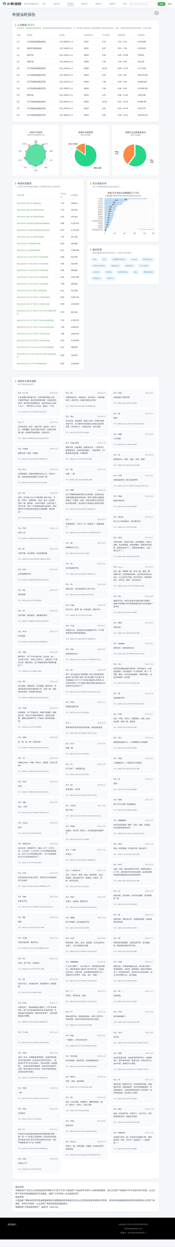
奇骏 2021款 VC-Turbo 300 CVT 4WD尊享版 (35, 270)
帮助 (125, 4)
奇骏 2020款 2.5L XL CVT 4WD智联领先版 (34, 371)
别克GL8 (110, 278)
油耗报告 (70, 4)
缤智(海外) (129, 266)
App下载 (56, 4)
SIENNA (109, 272)
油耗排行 (84, 4)
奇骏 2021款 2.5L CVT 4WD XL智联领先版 (34, 290)
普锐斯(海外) (148, 272)
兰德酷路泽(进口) (118, 259)
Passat (134, 259)
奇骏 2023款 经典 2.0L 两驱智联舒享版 (32, 210)
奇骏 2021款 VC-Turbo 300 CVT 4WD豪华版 (35, 257)
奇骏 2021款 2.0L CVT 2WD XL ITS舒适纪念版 (36, 339)
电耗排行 (98, 4)
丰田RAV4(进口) (99, 266)
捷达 (135, 272)
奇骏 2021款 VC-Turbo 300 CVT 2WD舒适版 (35, 283)
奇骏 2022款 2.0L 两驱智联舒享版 (30, 243)
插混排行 (112, 4)
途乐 (104, 259)
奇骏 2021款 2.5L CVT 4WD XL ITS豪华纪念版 (36, 303)
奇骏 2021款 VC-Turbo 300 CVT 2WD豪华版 (35, 276)
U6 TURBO (144, 266)
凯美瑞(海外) (123, 272)
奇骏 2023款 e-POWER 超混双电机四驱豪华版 (36, 223)
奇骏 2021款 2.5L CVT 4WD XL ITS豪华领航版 (36, 297)
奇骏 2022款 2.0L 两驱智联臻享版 (30, 250)
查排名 (30, 25)
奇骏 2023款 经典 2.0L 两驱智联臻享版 (32, 217)
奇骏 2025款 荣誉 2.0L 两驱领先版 (31, 203)
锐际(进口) (115, 266)
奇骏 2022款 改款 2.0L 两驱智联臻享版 (32, 237)
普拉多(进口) (148, 259)
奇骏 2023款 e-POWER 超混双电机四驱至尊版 (36, 230)
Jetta (95, 259)
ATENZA (96, 272)
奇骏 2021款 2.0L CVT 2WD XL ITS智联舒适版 (36, 345)
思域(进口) (97, 278)
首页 (44, 4)
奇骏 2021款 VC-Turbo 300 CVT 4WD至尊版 (35, 263)
